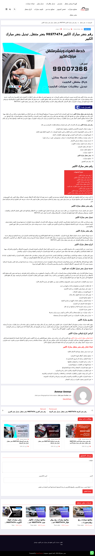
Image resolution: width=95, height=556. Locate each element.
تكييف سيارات (38, 9)
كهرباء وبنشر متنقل (71, 4)
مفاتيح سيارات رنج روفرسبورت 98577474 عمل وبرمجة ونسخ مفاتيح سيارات (84, 521)
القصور (83, 161)
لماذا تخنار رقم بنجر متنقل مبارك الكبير (80, 193)
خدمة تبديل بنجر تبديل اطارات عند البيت (79, 186)
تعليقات (47, 466)
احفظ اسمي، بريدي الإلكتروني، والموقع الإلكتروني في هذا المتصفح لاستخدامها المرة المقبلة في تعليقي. (64, 487)
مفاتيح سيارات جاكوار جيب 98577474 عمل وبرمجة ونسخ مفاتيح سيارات (36, 521)
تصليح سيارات (72, 9)
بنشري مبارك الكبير (85, 188)
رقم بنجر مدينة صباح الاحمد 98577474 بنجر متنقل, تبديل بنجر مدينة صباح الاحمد (80, 442)
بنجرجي (59, 4)
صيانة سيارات (30, 4)
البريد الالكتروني (25, 479)
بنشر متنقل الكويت (26, 102)
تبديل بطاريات (50, 4)
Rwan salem (33, 525)
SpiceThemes (39, 553)
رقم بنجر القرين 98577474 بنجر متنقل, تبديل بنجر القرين (27, 412)
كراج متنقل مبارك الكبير (84, 184)
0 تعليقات (57, 29)
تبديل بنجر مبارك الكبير (84, 180)
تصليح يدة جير (50, 9)
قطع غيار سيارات (47, 542)
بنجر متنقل (87, 29)
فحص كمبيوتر (61, 9)
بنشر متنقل (73, 15)
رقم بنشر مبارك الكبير (84, 182)
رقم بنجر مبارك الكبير (85, 175)
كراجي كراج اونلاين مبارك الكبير (82, 191)
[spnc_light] (10, 9)
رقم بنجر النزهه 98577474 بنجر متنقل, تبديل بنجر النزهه (68, 412)
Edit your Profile (63, 395)
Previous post (53, 409)
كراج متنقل (28, 9)
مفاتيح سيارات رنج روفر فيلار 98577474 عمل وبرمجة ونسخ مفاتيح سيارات (59, 521)
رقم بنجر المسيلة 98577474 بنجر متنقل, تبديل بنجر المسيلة (18, 442)
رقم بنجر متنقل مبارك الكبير (83, 178)
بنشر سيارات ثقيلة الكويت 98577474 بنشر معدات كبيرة (14, 521)
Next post (43, 409)
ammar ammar (77, 29)
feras (13, 525)
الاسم (71, 479)
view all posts (67, 399)
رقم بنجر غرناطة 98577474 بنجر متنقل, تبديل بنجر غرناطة (49, 442)
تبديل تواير (40, 4)
